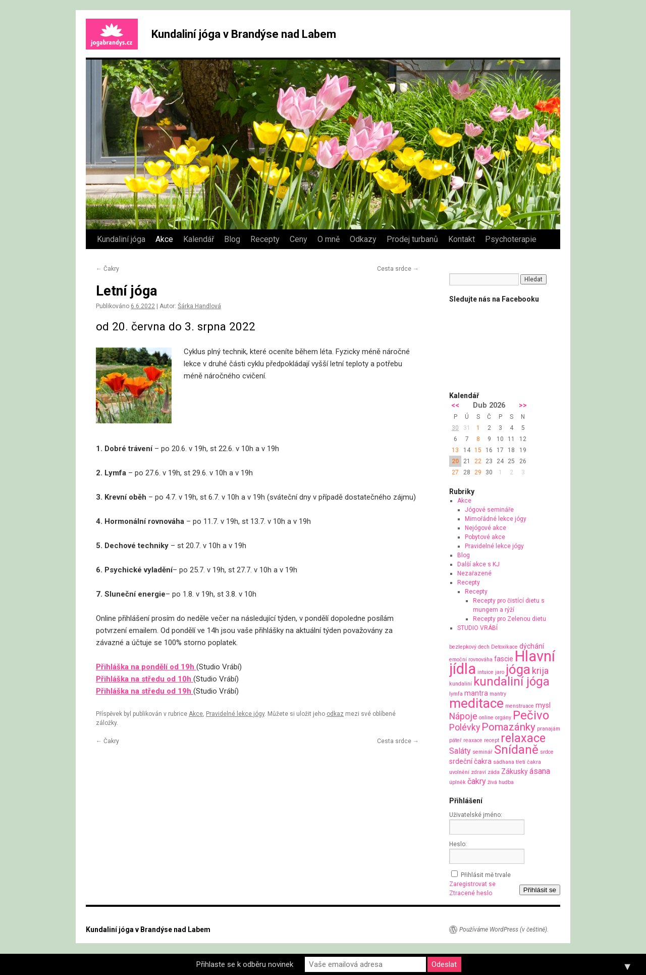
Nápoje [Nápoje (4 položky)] (463, 716)
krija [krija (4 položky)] (540, 670)
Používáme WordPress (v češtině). (504, 929)
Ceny (298, 239)
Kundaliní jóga (121, 239)
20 (455, 461)
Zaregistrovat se (472, 884)
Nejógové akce (485, 527)
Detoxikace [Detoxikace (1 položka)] (504, 647)
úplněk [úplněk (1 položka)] (457, 782)
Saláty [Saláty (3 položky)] (460, 751)
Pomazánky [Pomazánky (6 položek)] (508, 727)
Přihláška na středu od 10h (144, 679)
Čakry (107, 268)
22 (477, 461)
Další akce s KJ (478, 564)
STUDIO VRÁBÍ (477, 627)
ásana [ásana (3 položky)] (539, 771)
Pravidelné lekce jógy (235, 713)
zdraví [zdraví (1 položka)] (478, 772)
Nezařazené (474, 573)
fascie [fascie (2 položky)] (503, 659)
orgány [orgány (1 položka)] (503, 717)
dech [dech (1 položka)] (484, 647)
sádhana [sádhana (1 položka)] (503, 762)
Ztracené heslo (470, 893)
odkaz (335, 713)
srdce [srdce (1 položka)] (547, 752)
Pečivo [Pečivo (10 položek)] (531, 715)
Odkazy (363, 239)
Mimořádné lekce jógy (495, 518)
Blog (232, 239)
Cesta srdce (398, 268)
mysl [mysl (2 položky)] (543, 705)
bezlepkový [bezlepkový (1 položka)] (462, 647)
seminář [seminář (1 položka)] (482, 752)
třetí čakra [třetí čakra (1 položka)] (528, 762)
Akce (164, 239)
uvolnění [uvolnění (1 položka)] (459, 772)
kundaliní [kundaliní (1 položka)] (460, 683)
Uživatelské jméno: (475, 814)
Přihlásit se (539, 890)
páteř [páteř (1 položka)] (455, 740)
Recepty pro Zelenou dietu (509, 618)
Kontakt (461, 239)
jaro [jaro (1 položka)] (499, 672)
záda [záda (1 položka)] (494, 772)
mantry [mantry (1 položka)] (498, 694)
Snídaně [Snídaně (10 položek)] (516, 750)
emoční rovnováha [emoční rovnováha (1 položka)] (471, 659)
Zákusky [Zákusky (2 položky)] (514, 771)
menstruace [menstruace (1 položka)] (519, 706)
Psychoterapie (510, 239)
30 (455, 427)
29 (477, 472)
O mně (328, 239)
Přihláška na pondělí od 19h (146, 666)
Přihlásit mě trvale (486, 875)
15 (477, 450)
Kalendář (198, 239)
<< (455, 405)
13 (455, 450)
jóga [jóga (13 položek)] (518, 669)
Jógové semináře (489, 509)
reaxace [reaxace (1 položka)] (472, 740)
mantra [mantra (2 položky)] (476, 693)
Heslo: (458, 844)
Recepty (265, 239)
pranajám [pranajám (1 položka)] (548, 728)
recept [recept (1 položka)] (491, 740)
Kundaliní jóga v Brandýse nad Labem (243, 34)
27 (455, 472)
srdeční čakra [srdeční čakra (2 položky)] (470, 761)
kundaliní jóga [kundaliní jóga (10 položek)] (511, 681)
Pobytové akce (485, 537)
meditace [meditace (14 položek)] (476, 703)
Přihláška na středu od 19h (144, 691)
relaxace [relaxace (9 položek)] (523, 738)
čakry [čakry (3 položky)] (476, 781)
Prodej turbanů (412, 239)
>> (523, 405)
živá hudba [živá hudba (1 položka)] (501, 782)
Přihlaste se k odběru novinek (244, 964)
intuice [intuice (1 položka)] (485, 672)
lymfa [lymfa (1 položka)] (456, 694)
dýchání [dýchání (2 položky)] (531, 646)
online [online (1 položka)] (486, 717)
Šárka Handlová (199, 306)
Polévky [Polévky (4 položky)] (464, 727)
